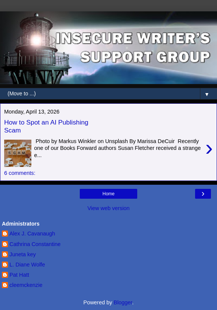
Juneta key (22, 254)
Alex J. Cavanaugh (32, 234)
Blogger (123, 302)
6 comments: (19, 173)
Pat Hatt (19, 275)
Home (108, 193)
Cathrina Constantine (34, 244)
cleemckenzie (25, 285)
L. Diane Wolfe (27, 265)
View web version (108, 208)
